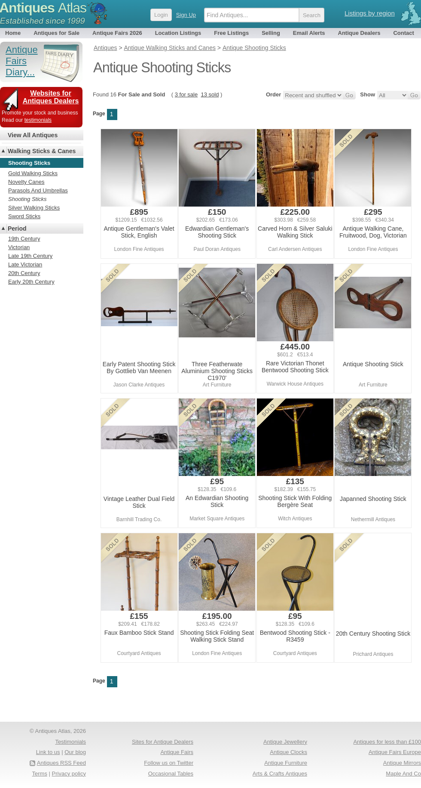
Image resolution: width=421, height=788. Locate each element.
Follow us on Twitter (168, 763)
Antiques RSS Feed (61, 763)
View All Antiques (33, 135)
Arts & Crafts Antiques (280, 773)
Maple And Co (403, 773)
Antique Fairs (176, 752)
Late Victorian (25, 264)
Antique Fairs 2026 (117, 33)
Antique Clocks (288, 752)
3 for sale (186, 94)
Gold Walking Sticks (33, 173)
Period (17, 228)
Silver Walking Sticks (34, 207)
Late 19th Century (30, 256)
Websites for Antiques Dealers (51, 97)
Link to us (48, 752)
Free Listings (231, 33)
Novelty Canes (26, 182)
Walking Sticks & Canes (42, 151)
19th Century (24, 238)
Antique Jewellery (285, 742)
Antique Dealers (359, 33)
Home (13, 33)
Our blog (75, 752)
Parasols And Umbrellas (38, 190)
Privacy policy (69, 773)
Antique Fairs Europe (395, 752)
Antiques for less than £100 (387, 742)
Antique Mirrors (402, 763)
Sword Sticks (24, 216)
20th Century (24, 273)
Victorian (19, 247)
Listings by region (370, 13)
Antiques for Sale (56, 33)
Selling (271, 33)
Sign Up (186, 15)
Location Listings (178, 33)
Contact (403, 33)
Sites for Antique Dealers (162, 742)
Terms (39, 773)
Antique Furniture (285, 763)
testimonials (38, 120)
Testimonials (70, 742)
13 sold (210, 94)
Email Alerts (309, 33)
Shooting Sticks (27, 199)
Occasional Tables (170, 773)
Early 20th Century (31, 281)
